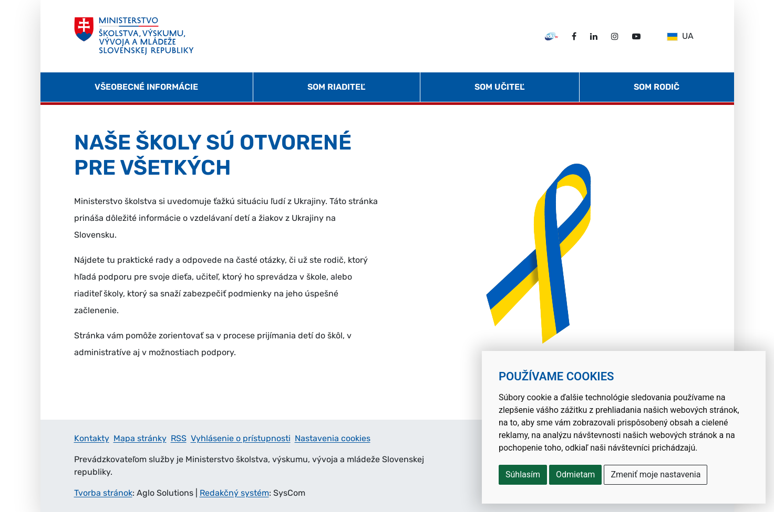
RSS (179, 438)
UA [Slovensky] (680, 36)
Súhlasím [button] (522, 474)
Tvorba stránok (103, 493)
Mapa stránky (140, 438)
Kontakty (91, 438)
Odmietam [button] (575, 474)
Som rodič (656, 87)
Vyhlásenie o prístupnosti (241, 438)
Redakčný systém (234, 493)
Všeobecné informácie (146, 87)
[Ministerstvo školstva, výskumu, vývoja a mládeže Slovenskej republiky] (134, 36)
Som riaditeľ (336, 87)
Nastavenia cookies (332, 438)
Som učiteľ (499, 87)
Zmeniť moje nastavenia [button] (655, 474)
